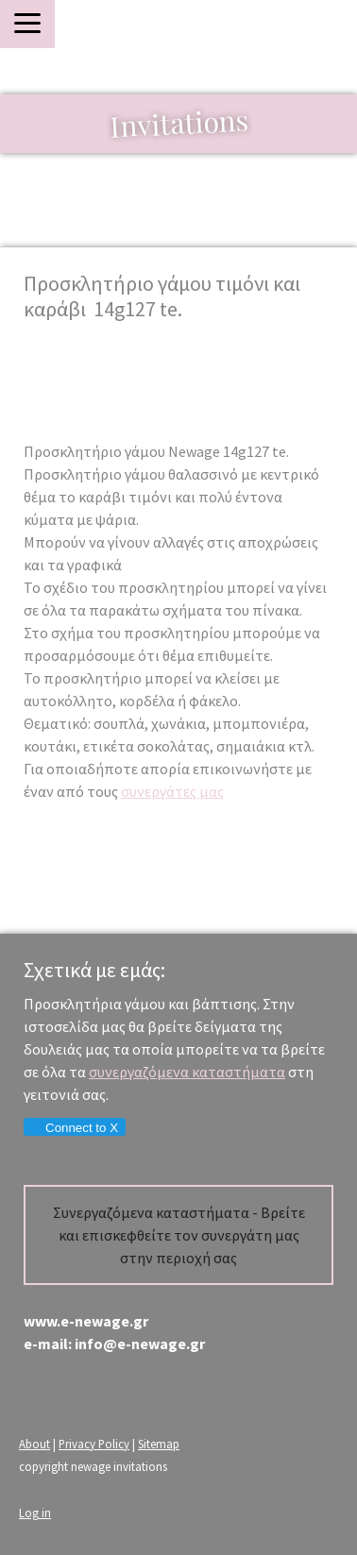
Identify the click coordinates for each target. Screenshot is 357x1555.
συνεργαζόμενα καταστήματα (187, 1071)
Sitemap (158, 1443)
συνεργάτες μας (172, 791)
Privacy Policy (94, 1443)
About (34, 1443)
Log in (35, 1512)
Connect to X (73, 1128)
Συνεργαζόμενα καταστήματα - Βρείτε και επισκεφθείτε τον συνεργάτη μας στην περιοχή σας (179, 1235)
